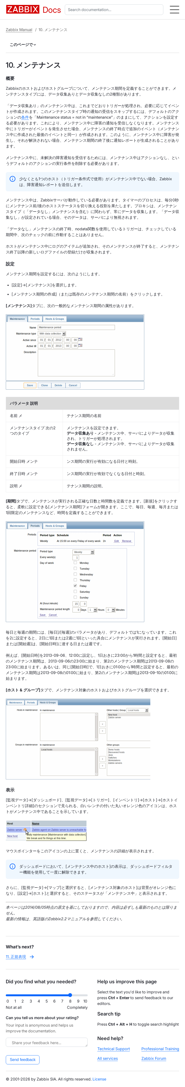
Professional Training (160, 1048)
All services (107, 1058)
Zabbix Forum (153, 1058)
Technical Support (113, 1048)
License (99, 1079)
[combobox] (115, 9)
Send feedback (23, 1060)
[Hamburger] (174, 9)
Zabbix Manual (19, 29)
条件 (25, 117)
